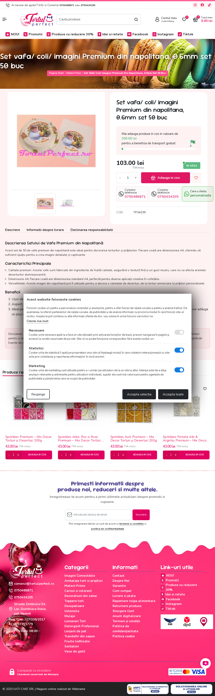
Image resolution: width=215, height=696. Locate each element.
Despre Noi (121, 581)
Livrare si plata (124, 596)
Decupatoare (74, 606)
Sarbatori (71, 646)
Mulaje (69, 616)
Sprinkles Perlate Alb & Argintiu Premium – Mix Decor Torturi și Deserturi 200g (185, 438)
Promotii (33, 34)
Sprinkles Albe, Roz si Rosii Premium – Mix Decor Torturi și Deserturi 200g (81, 438)
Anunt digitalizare (127, 616)
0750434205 (88, 5)
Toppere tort (74, 601)
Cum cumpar (122, 591)
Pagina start (56, 73)
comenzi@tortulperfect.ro (31, 584)
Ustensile (71, 611)
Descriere (12, 230)
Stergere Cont (123, 611)
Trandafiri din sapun (79, 636)
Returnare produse (127, 606)
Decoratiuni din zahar (80, 596)
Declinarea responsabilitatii (92, 230)
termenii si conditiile (131, 523)
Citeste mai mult (37, 321)
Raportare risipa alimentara (134, 601)
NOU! (12, 34)
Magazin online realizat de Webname (61, 689)
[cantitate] (13, 455)
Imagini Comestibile (79, 576)
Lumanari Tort (75, 621)
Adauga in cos (165, 177)
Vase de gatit (74, 651)
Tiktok (185, 34)
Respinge (38, 394)
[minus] (9, 455)
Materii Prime (73, 73)
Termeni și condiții (126, 621)
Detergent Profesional (81, 626)
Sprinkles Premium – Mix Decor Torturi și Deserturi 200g (28, 438)
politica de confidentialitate (107, 528)
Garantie (119, 586)
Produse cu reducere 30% (70, 34)
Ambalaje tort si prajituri (83, 581)
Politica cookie (124, 636)
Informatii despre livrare (45, 230)
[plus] (18, 455)
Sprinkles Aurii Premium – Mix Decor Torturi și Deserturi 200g (133, 438)
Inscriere (141, 515)
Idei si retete (110, 34)
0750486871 (66, 5)
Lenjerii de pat (75, 631)
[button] (9, 19)
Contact (119, 576)
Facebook (137, 34)
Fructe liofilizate (77, 641)
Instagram (163, 34)
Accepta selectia (139, 394)
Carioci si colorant (78, 591)
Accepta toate (173, 394)
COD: (119, 212)
